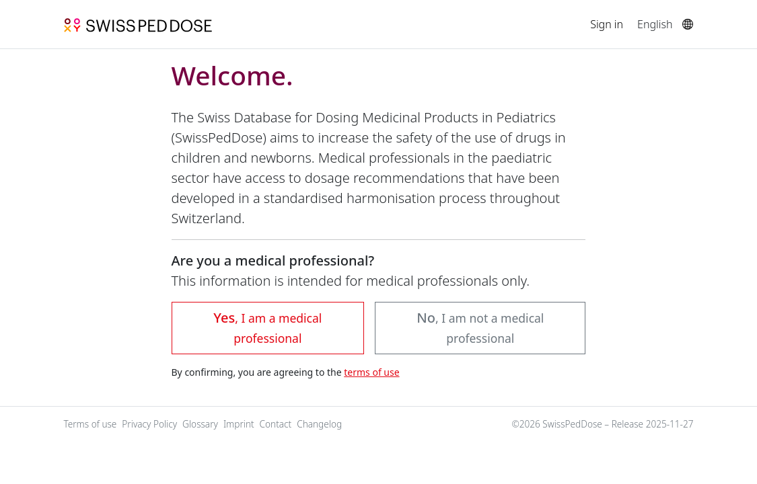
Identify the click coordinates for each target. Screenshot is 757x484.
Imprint (238, 423)
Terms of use (90, 423)
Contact (276, 423)
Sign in (606, 24)
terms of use (371, 372)
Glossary (200, 423)
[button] (480, 328)
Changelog (319, 423)
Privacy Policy (149, 423)
